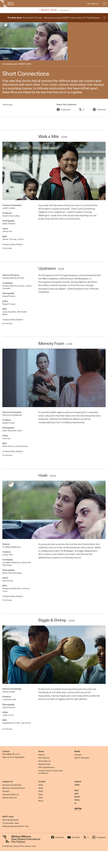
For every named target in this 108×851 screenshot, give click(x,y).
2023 (40, 791)
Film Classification (46, 767)
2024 (40, 788)
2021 (40, 797)
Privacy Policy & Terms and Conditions (50, 771)
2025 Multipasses (10, 820)
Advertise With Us (10, 794)
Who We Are (43, 758)
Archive (41, 781)
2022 (40, 794)
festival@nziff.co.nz (11, 754)
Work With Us (44, 761)
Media (77, 751)
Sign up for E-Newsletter (13, 757)
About (41, 751)
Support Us (7, 781)
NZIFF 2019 (25, 64)
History (41, 754)
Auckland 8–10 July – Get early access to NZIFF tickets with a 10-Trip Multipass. (54, 17)
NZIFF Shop (8, 816)
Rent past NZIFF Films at (77, 796)
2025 (40, 785)
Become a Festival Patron (13, 788)
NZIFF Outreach (81, 758)
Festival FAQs (44, 764)
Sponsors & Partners (11, 785)
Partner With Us (9, 797)
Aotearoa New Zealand (12, 244)
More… (41, 801)
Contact (6, 751)
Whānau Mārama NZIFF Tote (15, 826)
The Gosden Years (10, 823)
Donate (5, 791)
